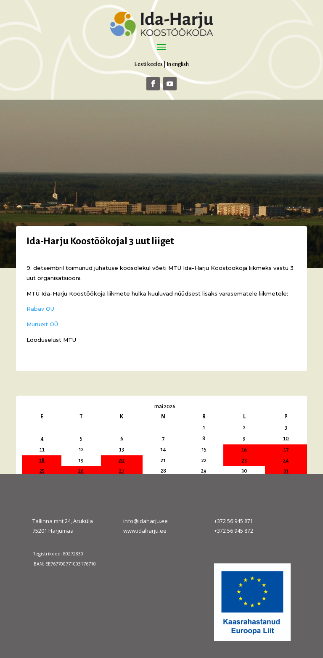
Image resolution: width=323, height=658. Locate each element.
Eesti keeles (148, 64)
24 (286, 460)
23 (244, 460)
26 (81, 471)
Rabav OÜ (40, 308)
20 (121, 460)
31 (286, 471)
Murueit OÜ (42, 324)
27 (121, 471)
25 (42, 471)
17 (286, 449)
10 (286, 438)
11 (42, 449)
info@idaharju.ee (145, 521)
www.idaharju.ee (145, 530)
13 (121, 449)
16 (244, 449)
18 (42, 460)
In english (178, 64)
